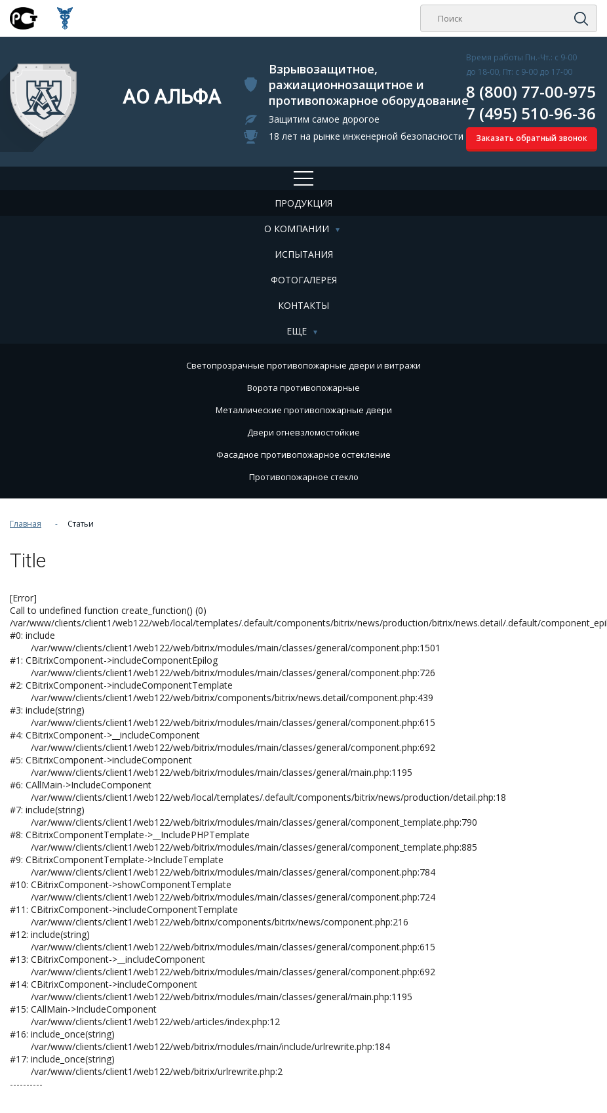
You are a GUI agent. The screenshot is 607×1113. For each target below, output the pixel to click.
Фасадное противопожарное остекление (303, 454)
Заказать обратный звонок (531, 138)
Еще (296, 331)
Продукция (303, 203)
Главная (25, 523)
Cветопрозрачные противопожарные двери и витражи (303, 365)
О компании (296, 228)
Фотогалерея (304, 279)
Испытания (304, 254)
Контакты (303, 305)
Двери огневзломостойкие (303, 432)
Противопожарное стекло (304, 477)
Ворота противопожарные (303, 388)
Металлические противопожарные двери (304, 410)
